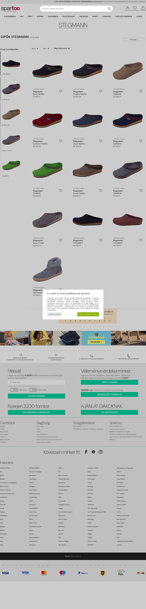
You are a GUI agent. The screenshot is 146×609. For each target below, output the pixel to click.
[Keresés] (109, 9)
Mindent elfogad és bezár (88, 314)
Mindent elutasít (54, 314)
